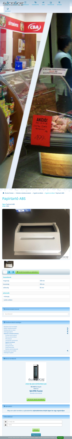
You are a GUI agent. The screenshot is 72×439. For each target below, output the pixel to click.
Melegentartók (9, 345)
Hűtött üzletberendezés (10, 328)
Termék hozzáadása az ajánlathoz (27, 272)
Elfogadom (60, 437)
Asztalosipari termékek (10, 351)
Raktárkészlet (25, 3)
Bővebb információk (36, 393)
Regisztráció (36, 435)
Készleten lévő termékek (10, 326)
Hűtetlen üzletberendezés (23, 193)
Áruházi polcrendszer (11, 335)
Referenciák (51, 3)
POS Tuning (8, 344)
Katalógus (16, 3)
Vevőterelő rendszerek (11, 340)
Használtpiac (35, 3)
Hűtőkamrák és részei (9, 330)
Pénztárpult (8, 339)
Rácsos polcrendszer (11, 337)
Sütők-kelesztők (9, 347)
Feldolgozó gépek (9, 352)
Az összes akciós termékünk (36, 399)
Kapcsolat (8, 10)
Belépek (36, 430)
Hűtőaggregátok (8, 332)
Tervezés (59, 3)
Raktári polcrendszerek (11, 349)
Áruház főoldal (8, 193)
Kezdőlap (7, 3)
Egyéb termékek (38, 193)
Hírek (43, 3)
